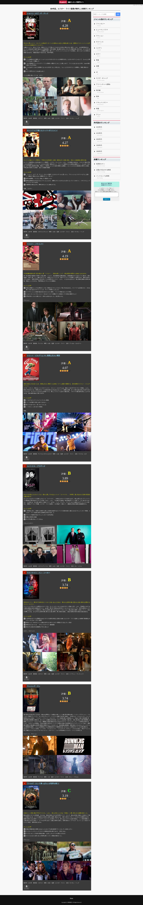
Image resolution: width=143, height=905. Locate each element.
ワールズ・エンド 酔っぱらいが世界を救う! (43, 783)
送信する (106, 199)
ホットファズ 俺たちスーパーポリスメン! (42, 130)
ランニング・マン (33, 686)
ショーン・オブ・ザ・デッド (37, 13)
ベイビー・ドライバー (35, 244)
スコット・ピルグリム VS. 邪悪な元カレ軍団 (43, 355)
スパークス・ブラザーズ (36, 466)
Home (71, 898)
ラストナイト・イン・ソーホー (38, 573)
